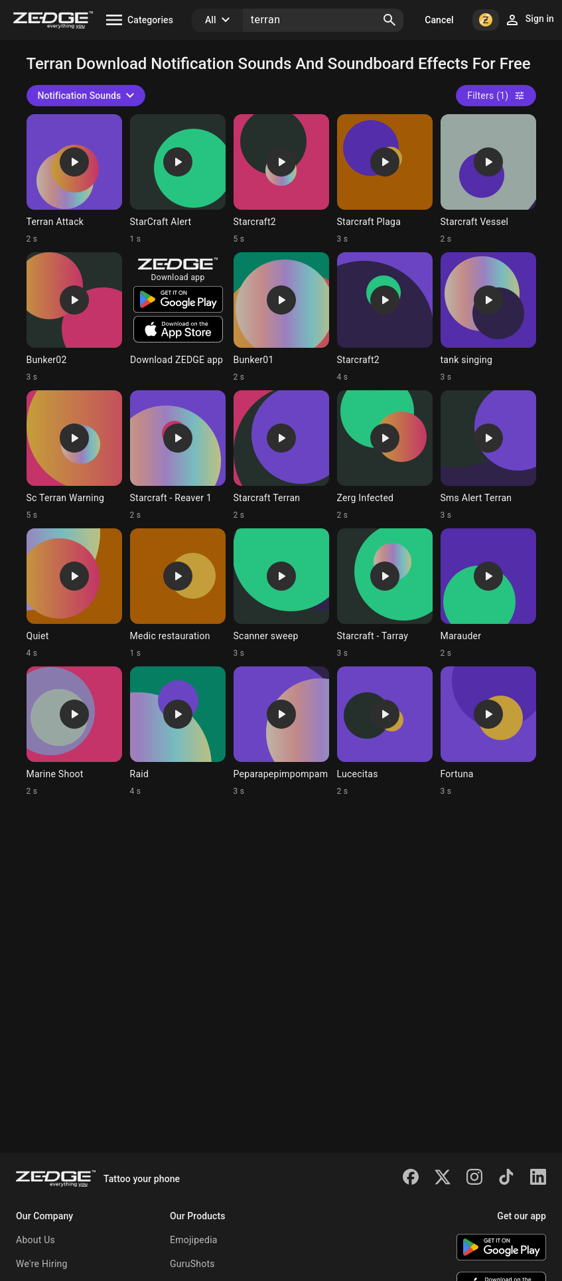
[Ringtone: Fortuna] (488, 731)
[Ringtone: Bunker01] (281, 317)
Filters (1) (495, 95)
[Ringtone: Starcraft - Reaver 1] (178, 455)
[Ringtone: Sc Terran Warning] (74, 455)
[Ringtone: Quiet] (74, 593)
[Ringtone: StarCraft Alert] (178, 179)
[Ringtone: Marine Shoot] (74, 731)
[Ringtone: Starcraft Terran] (281, 455)
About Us (35, 1240)
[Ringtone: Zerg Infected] (385, 455)
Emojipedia (194, 1240)
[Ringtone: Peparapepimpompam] (281, 731)
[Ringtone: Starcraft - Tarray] (385, 593)
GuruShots (192, 1263)
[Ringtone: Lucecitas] (385, 731)
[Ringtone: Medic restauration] (178, 593)
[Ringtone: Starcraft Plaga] (385, 179)
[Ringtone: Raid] (178, 731)
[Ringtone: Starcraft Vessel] (488, 179)
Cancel (439, 20)
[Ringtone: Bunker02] (74, 317)
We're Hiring (42, 1263)
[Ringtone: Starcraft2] (281, 179)
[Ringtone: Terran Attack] (74, 179)
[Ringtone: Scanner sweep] (281, 593)
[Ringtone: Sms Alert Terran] (488, 455)
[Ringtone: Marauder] (488, 593)
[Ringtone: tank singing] (488, 317)
